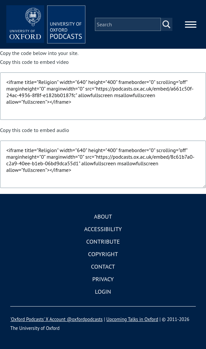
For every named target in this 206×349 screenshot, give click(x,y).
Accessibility (103, 229)
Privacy (103, 279)
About (103, 216)
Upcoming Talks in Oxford (132, 319)
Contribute (103, 241)
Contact (103, 266)
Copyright (103, 254)
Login (103, 291)
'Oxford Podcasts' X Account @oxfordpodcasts (56, 319)
